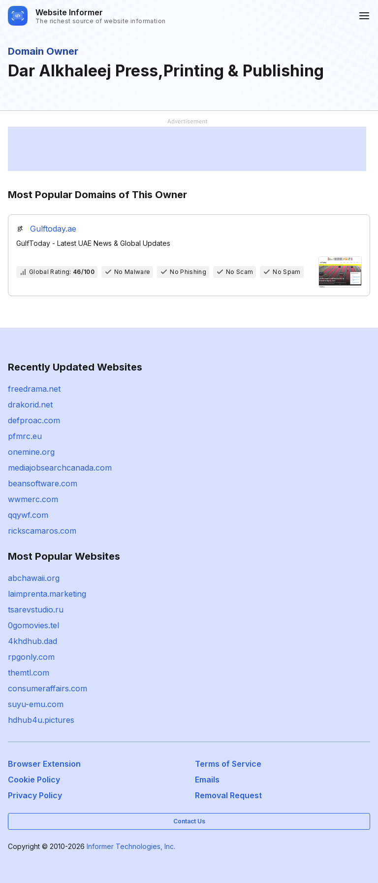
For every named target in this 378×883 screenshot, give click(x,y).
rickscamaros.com (42, 531)
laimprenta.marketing (47, 594)
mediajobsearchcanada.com (60, 468)
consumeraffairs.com (47, 688)
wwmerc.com (33, 499)
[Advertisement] (187, 148)
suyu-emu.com (35, 704)
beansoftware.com (42, 483)
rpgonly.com (31, 657)
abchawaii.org (34, 578)
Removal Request (228, 795)
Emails (207, 779)
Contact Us (189, 821)
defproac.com (34, 420)
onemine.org (31, 452)
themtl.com (28, 673)
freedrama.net (34, 389)
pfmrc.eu (25, 436)
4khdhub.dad (32, 641)
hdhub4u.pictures (41, 720)
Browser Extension (44, 764)
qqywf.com (28, 515)
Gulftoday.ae (53, 229)
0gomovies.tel (33, 625)
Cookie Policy (34, 779)
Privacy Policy (35, 795)
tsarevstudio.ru (35, 609)
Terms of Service (228, 764)
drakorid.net (30, 404)
